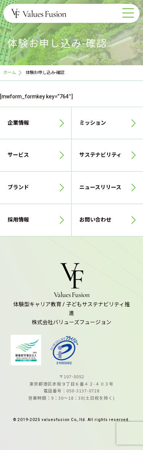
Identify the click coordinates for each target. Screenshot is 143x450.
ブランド (18, 187)
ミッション (92, 123)
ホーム (9, 72)
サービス (18, 155)
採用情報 (18, 220)
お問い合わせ (95, 220)
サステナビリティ (100, 155)
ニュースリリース (100, 187)
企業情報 (18, 123)
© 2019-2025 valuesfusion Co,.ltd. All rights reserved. (71, 420)
